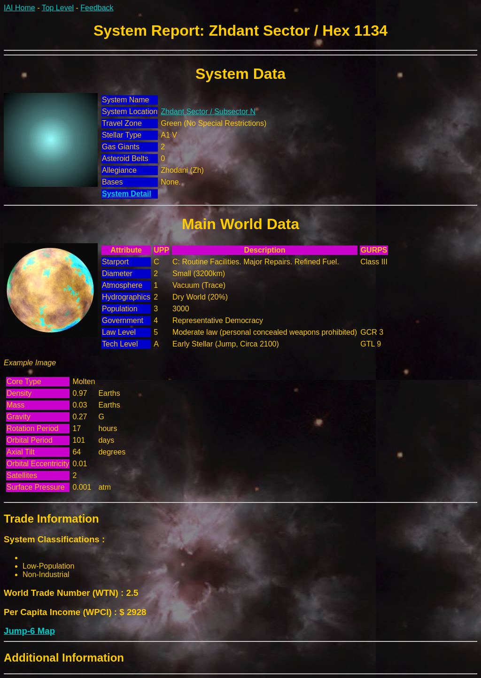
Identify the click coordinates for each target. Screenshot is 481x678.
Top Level (58, 8)
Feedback (96, 8)
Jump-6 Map (29, 631)
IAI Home (19, 8)
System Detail (126, 194)
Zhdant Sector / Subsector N (208, 112)
